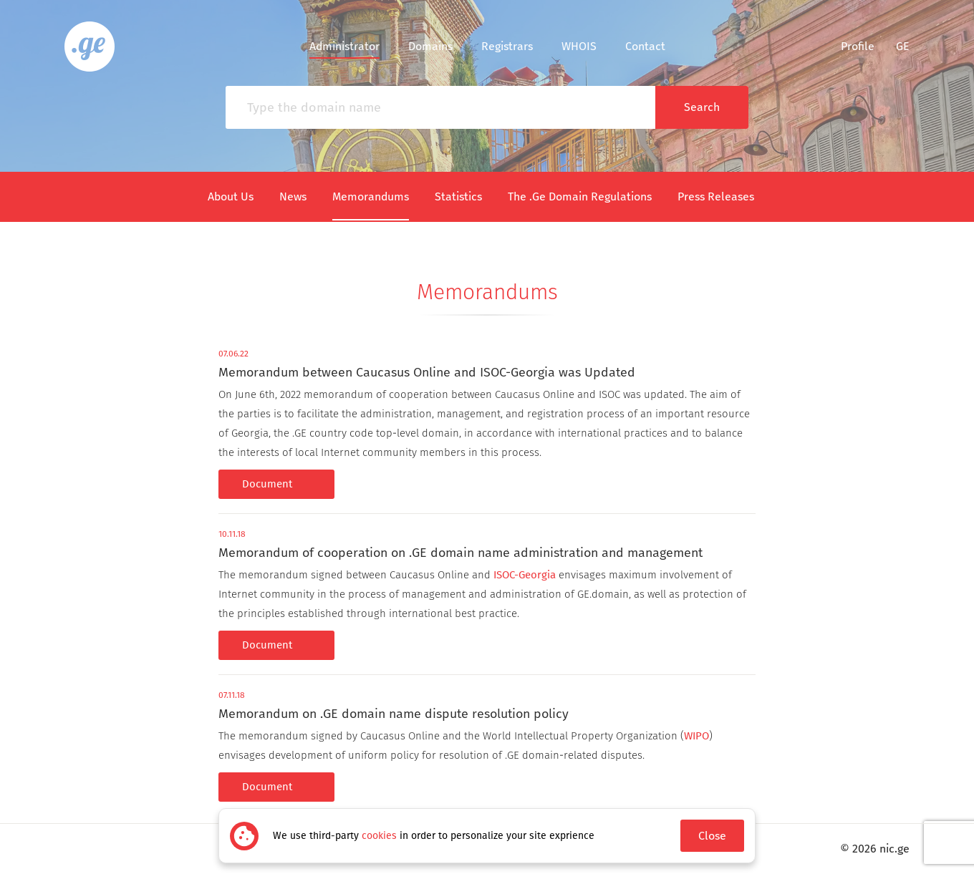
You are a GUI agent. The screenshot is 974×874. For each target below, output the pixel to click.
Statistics (458, 196)
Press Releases (716, 196)
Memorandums (370, 196)
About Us (231, 196)
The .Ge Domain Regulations (580, 196)
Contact (645, 46)
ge (903, 46)
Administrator (344, 46)
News (293, 196)
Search (702, 107)
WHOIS (579, 46)
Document (276, 483)
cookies (379, 836)
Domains (430, 46)
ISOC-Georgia (524, 574)
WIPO (696, 735)
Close (712, 836)
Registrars (507, 46)
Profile (848, 46)
